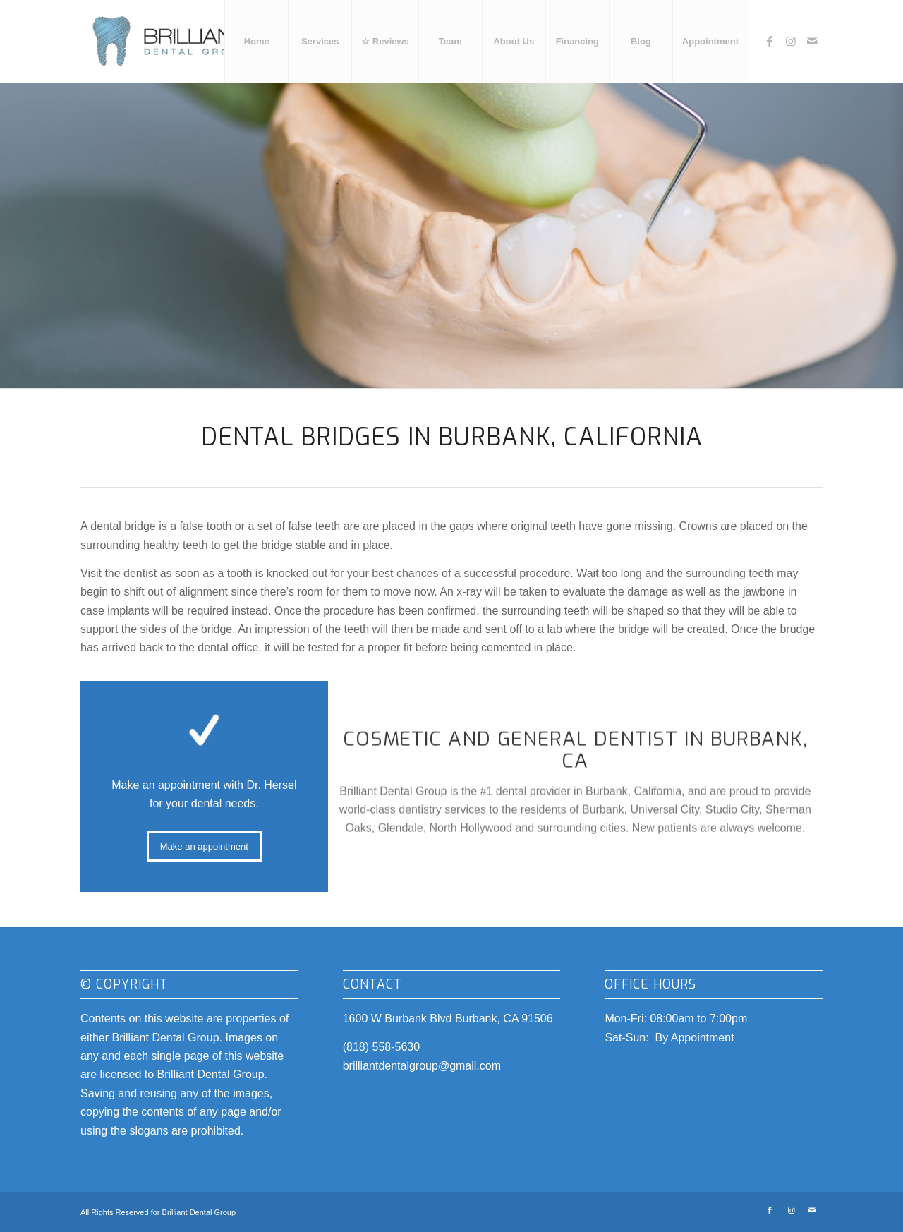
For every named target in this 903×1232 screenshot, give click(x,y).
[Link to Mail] (812, 41)
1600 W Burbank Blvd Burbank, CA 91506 (448, 1019)
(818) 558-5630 (381, 1047)
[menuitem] (256, 41)
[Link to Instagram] (790, 41)
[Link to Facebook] (769, 41)
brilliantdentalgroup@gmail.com (422, 1066)
